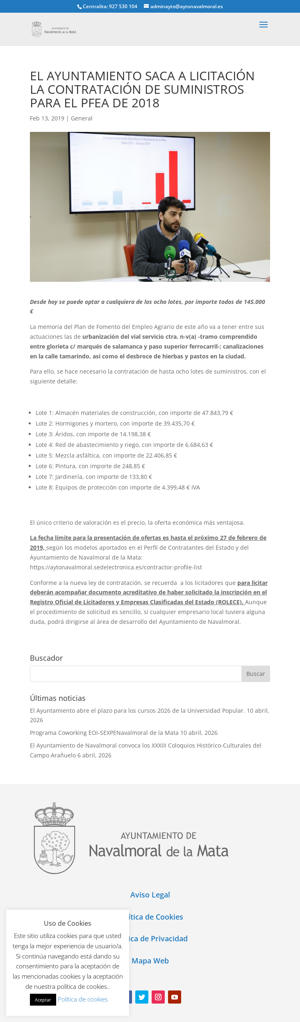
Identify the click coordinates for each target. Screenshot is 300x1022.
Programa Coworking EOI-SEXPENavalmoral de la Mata (104, 732)
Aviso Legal (150, 895)
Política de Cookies (150, 917)
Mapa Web (150, 960)
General (82, 118)
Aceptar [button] (43, 1000)
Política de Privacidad (150, 938)
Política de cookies (83, 999)
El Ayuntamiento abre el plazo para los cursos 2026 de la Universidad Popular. (137, 710)
